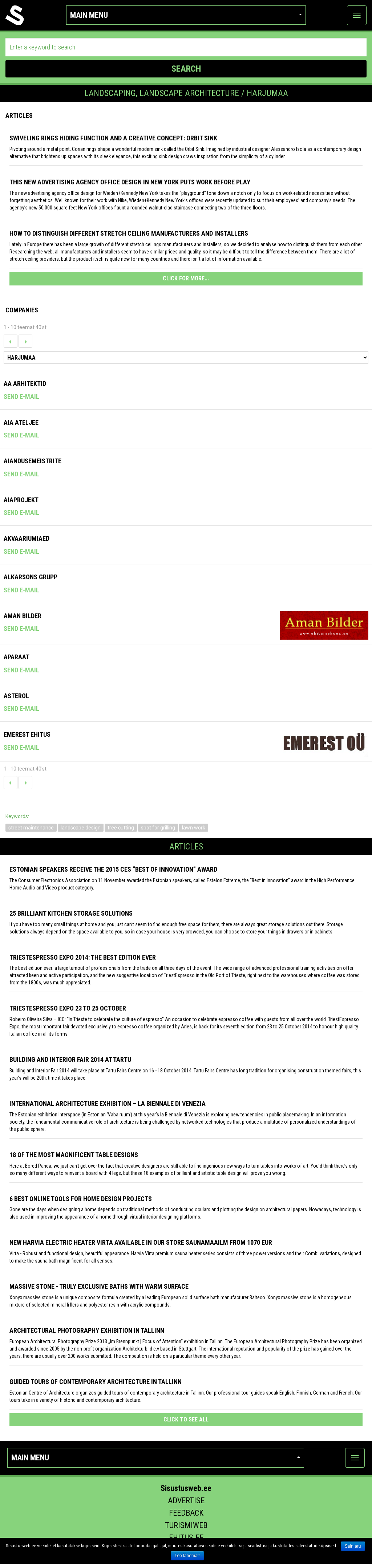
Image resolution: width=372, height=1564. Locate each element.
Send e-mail (21, 396)
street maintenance (31, 828)
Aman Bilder (22, 616)
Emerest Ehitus (27, 734)
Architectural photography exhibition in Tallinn (86, 1330)
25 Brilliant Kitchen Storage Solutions (71, 913)
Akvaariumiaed (26, 538)
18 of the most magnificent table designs (73, 1155)
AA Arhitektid (25, 383)
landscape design (81, 828)
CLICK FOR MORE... (186, 278)
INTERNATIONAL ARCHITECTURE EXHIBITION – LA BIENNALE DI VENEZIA (107, 1103)
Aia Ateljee (21, 422)
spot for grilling (158, 828)
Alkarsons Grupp (30, 577)
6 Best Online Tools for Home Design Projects (80, 1199)
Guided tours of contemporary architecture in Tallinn (95, 1381)
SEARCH (186, 69)
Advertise (186, 1500)
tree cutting (121, 828)
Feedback (186, 1512)
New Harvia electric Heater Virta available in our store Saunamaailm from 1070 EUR (140, 1242)
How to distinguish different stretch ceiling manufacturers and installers (128, 233)
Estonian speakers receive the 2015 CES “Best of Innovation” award (113, 869)
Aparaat (16, 657)
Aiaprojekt (21, 500)
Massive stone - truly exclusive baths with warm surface (99, 1286)
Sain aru (353, 1546)
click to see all (186, 1419)
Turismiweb (186, 1525)
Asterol (16, 696)
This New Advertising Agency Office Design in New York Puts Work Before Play (129, 182)
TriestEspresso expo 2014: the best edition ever (82, 957)
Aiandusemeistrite (32, 461)
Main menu (186, 15)
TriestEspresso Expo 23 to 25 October (67, 1008)
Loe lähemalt (187, 1555)
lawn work (193, 828)
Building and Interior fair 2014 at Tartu (70, 1059)
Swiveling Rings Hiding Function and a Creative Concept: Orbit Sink (113, 138)
